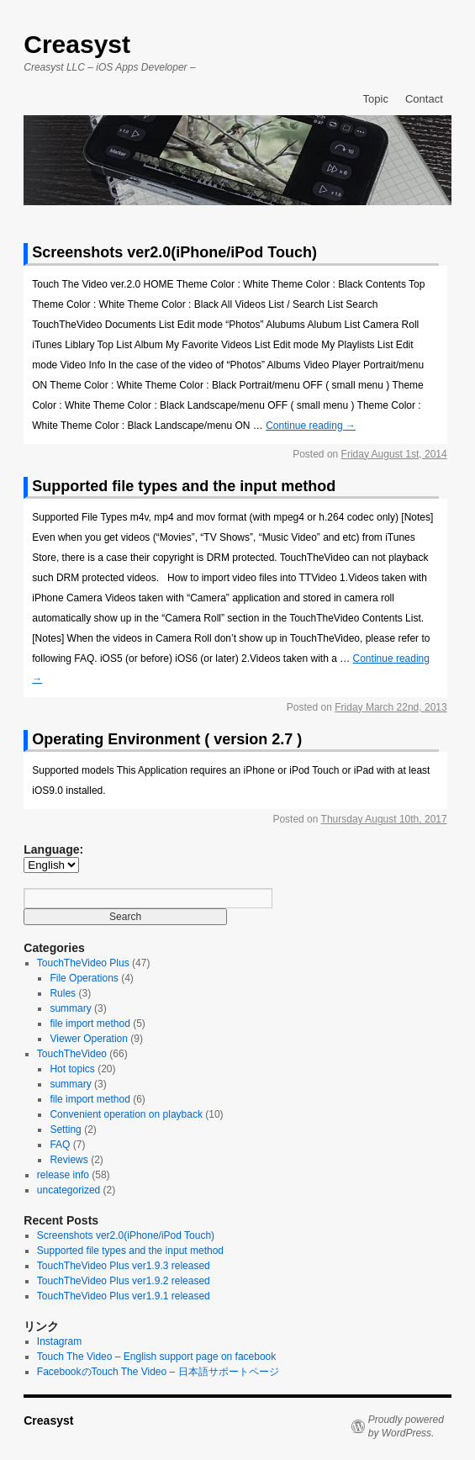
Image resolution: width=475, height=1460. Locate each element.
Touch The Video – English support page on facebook (156, 1356)
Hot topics (72, 1069)
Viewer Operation (89, 1039)
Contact (424, 99)
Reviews (68, 1160)
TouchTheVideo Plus (83, 963)
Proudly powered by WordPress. (406, 1426)
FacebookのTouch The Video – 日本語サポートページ (158, 1372)
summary (70, 1008)
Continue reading (311, 425)
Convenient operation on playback (126, 1114)
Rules (63, 993)
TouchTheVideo (72, 1054)
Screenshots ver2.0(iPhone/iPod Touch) (174, 252)
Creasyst (77, 44)
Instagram (59, 1341)
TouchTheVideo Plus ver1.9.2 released (123, 1281)
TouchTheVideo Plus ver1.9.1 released (123, 1296)
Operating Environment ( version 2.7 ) (167, 739)
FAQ (60, 1145)
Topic (375, 99)
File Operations (84, 978)
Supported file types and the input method (183, 486)
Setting (65, 1129)
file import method (89, 1023)
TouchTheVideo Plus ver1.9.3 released (123, 1266)
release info (63, 1175)
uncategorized (68, 1190)
